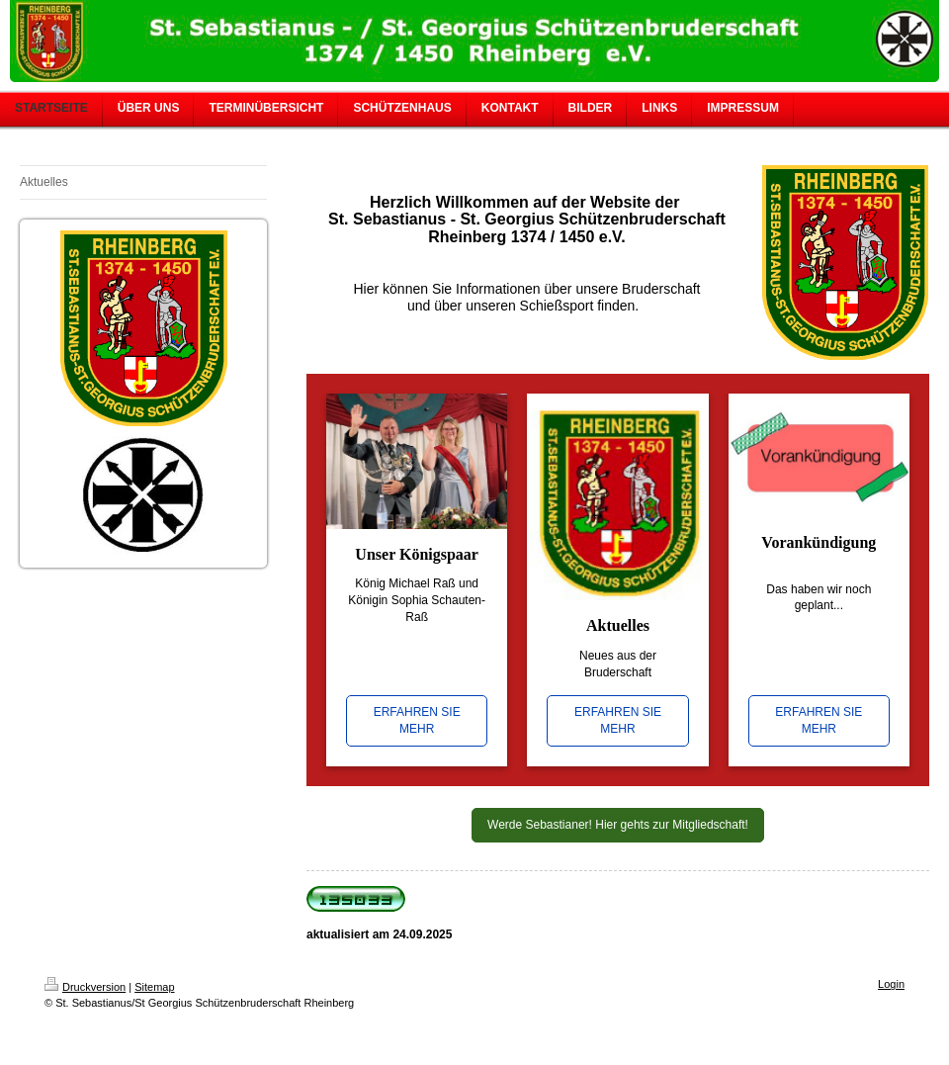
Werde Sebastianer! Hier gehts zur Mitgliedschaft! (617, 825)
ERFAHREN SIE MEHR (417, 720)
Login (891, 984)
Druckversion (85, 987)
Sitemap (154, 987)
